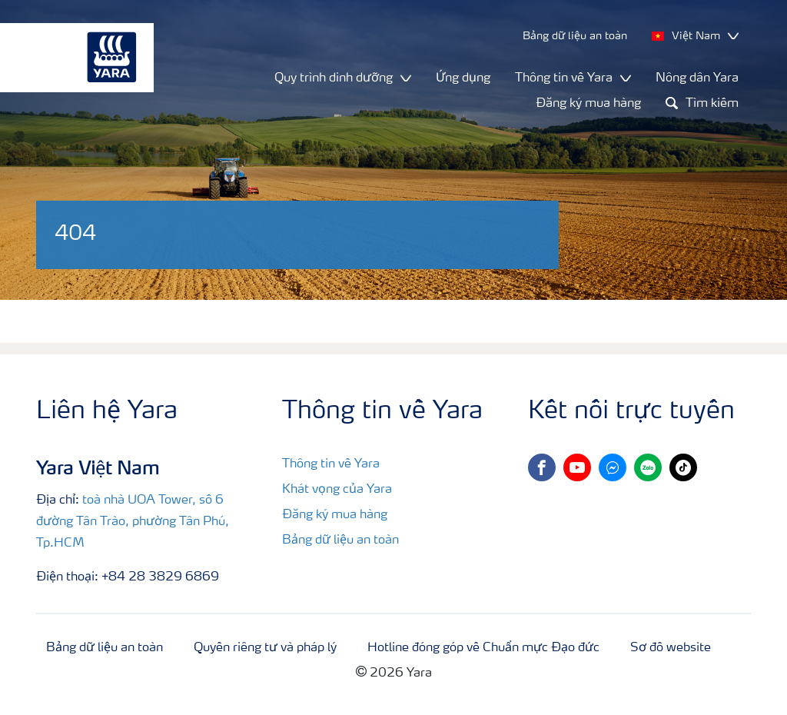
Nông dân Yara (697, 78)
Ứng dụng (463, 78)
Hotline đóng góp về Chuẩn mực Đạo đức (483, 648)
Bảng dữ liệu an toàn (340, 540)
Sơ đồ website (670, 648)
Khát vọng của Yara (337, 490)
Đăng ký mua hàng (588, 104)
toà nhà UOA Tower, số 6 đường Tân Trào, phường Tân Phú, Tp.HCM (132, 522)
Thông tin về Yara (331, 464)
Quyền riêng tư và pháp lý (265, 648)
